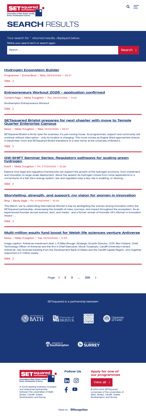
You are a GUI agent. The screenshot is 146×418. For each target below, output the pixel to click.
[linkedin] (66, 380)
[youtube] (74, 389)
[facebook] (66, 390)
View (7, 81)
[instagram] (76, 380)
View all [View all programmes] (100, 382)
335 (87, 277)
